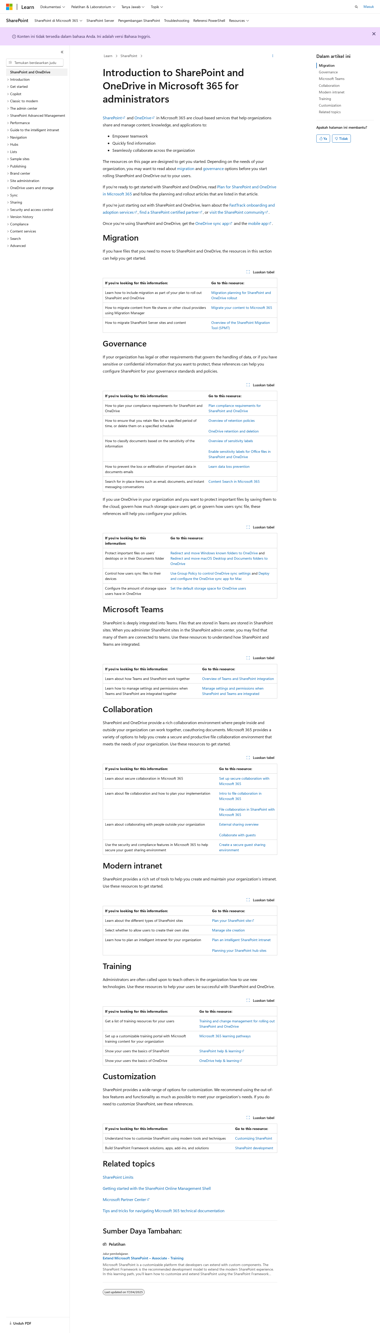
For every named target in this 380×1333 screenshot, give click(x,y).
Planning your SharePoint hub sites (239, 950)
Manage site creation (228, 930)
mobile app (258, 223)
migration (185, 168)
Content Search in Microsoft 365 (234, 481)
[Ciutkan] (62, 52)
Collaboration (329, 85)
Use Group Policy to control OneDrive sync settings (210, 573)
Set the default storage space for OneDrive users (208, 588)
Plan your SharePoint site (231, 920)
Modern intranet (331, 92)
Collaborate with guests (237, 834)
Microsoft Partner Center (124, 1199)
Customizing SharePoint (253, 1138)
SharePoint (128, 55)
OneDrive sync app (212, 223)
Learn (108, 55)
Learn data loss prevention (229, 466)
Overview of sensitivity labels (231, 440)
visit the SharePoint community (237, 212)
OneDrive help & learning (219, 1060)
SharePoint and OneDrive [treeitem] (30, 72)
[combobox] (34, 63)
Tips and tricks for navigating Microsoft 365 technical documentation (163, 1210)
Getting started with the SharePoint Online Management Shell (157, 1188)
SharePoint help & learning (220, 1050)
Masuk (369, 6)
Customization (330, 105)
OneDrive (142, 117)
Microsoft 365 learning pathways (225, 1036)
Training (325, 98)
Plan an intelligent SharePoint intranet (241, 939)
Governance (328, 72)
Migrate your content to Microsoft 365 (241, 307)
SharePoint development (254, 1147)
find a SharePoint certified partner (169, 212)
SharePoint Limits (118, 1177)
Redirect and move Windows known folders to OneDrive (214, 553)
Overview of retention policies (232, 420)
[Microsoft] (9, 7)
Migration (327, 65)
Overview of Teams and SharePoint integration (238, 678)
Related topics (330, 111)
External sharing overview (238, 824)
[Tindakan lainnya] (272, 56)
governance (213, 168)
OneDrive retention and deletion (234, 431)
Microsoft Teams (331, 78)
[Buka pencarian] (356, 6)
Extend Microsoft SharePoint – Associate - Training (143, 1258)
